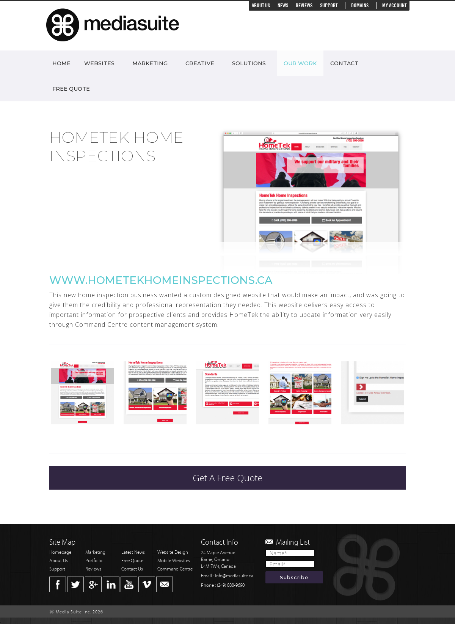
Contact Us (132, 569)
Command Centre (175, 569)
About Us (261, 5)
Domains (360, 5)
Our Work (300, 63)
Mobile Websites (173, 561)
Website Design (172, 552)
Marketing (150, 63)
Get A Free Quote (227, 477)
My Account (394, 5)
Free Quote (71, 88)
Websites (99, 63)
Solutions (249, 63)
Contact (344, 63)
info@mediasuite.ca (234, 576)
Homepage (60, 552)
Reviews (304, 5)
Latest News (133, 552)
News (283, 5)
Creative (199, 63)
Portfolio (93, 561)
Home (61, 63)
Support (328, 5)
